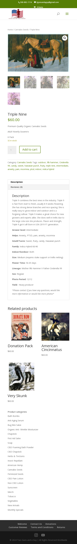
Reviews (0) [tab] (17, 187)
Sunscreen (12, 487)
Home (10, 29)
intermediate (62, 165)
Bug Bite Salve (14, 425)
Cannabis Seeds (21, 29)
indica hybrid (48, 169)
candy (14, 165)
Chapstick (12, 433)
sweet (20, 165)
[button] (64, 38)
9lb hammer (52, 162)
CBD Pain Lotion (15, 478)
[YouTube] (43, 535)
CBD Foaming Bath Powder (21, 447)
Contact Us (36, 524)
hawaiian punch (32, 165)
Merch (11, 492)
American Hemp (15, 465)
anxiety (11, 169)
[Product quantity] (12, 150)
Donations (51, 524)
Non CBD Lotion (15, 483)
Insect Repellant (15, 460)
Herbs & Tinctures (16, 456)
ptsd (32, 169)
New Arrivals (13, 505)
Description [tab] (17, 182)
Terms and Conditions (42, 527)
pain (17, 169)
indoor (38, 169)
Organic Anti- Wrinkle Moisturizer (23, 429)
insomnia (25, 169)
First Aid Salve (14, 438)
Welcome (22, 524)
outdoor (42, 162)
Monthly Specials (15, 509)
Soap (10, 442)
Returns (61, 527)
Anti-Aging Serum (16, 420)
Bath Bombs (14, 416)
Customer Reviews (18, 527)
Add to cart (29, 149)
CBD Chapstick (15, 451)
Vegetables (13, 500)
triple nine (50, 165)
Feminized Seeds (15, 474)
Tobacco (12, 496)
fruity (42, 165)
